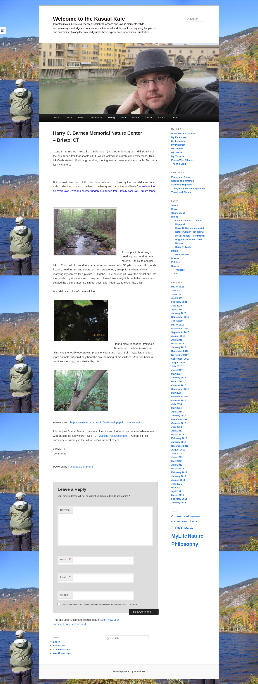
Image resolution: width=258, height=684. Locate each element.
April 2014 (176, 411)
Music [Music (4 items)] (189, 528)
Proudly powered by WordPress (129, 671)
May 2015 (176, 392)
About (69, 117)
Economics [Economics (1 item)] (176, 521)
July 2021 (176, 290)
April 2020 (176, 309)
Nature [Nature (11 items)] (195, 536)
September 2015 (180, 389)
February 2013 (179, 438)
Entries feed (59, 645)
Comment (65, 510)
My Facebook (178, 137)
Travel (173, 117)
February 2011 (179, 498)
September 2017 (180, 358)
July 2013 (176, 427)
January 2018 (178, 347)
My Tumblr (177, 148)
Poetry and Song (180, 177)
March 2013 (177, 434)
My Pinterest (178, 144)
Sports (161, 117)
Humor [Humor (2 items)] (193, 521)
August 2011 (178, 480)
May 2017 (176, 373)
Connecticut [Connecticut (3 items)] (180, 516)
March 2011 (177, 495)
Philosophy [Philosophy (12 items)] (184, 544)
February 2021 (179, 302)
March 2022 (177, 286)
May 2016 (176, 381)
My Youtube (177, 156)
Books (81, 117)
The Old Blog (178, 163)
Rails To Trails (183, 247)
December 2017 (179, 351)
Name (65, 559)
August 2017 (178, 362)
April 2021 (176, 298)
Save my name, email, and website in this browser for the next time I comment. (99, 604)
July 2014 (176, 404)
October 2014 (178, 400)
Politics (148, 117)
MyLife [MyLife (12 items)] (179, 536)
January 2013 (178, 442)
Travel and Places (181, 192)
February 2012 (179, 472)
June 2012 (177, 457)
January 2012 (178, 476)
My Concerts (182, 254)
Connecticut (96, 117)
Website (64, 594)
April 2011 (176, 491)
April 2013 (176, 430)
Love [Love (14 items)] (177, 527)
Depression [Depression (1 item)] (195, 517)
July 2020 (176, 305)
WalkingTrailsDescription (113, 435)
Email (65, 577)
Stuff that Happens (181, 184)
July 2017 (176, 366)
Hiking (111, 117)
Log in (56, 641)
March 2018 (177, 343)
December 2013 (179, 419)
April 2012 (176, 464)
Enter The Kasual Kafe (183, 133)
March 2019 (177, 324)
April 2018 (176, 339)
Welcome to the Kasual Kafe (89, 19)
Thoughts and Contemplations (188, 188)
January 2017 (178, 377)
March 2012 (177, 468)
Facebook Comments (81, 466)
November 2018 (179, 328)
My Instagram (178, 141)
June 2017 (177, 370)
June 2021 (177, 294)
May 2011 (176, 487)
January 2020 (178, 313)
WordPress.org (61, 653)
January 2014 (178, 415)
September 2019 (180, 317)
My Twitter (177, 152)
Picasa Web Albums (182, 160)
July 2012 (176, 453)
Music (123, 117)
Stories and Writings (182, 181)
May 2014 (176, 408)
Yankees (180, 269)
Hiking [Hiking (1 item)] (185, 521)
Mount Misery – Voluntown (190, 235)
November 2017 (179, 355)
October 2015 (178, 385)
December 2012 (179, 446)
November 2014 (179, 396)
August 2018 (178, 336)
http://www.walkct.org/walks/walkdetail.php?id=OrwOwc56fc (105, 422)
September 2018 (180, 332)
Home (57, 117)
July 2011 (176, 483)
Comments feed (62, 649)
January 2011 (178, 502)
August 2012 (178, 449)
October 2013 (178, 423)
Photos (135, 117)
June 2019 (177, 320)
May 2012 (176, 461)
